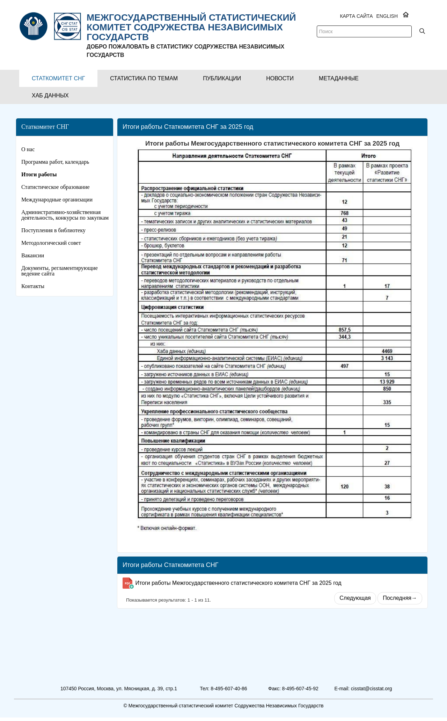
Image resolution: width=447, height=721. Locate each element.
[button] (58, 78)
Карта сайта (356, 16)
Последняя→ (400, 598)
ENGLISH (387, 16)
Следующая (355, 598)
